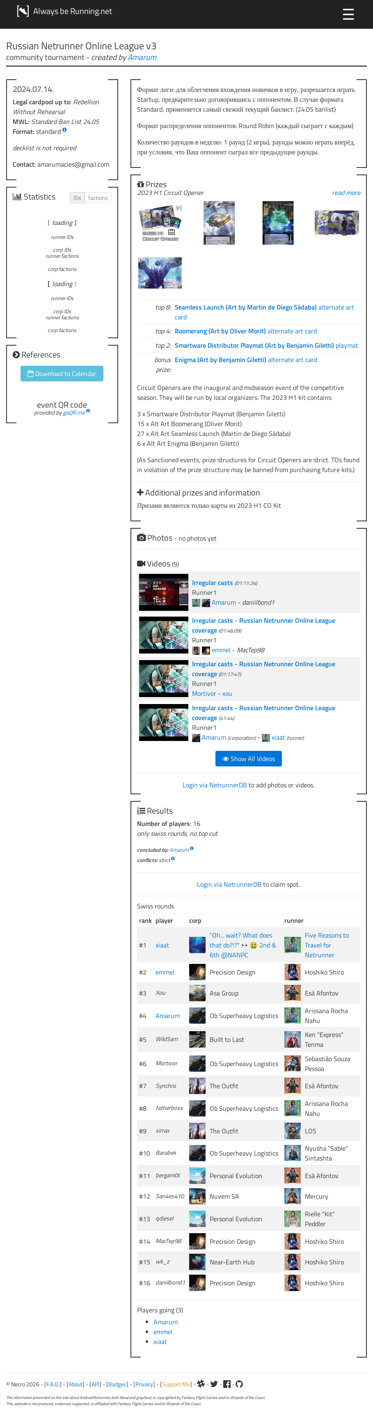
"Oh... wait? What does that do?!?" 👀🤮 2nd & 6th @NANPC (243, 945)
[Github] (239, 1384)
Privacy (144, 1384)
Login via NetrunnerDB (215, 785)
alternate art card (246, 331)
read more (346, 192)
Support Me (176, 1384)
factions (98, 197)
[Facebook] (227, 1384)
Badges (117, 1384)
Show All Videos (248, 759)
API (95, 1384)
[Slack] (201, 1384)
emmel (221, 650)
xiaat (278, 737)
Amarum (142, 57)
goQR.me (74, 412)
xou (227, 693)
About (75, 1384)
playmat (266, 345)
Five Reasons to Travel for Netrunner (327, 945)
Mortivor (204, 693)
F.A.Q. (52, 1384)
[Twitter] (214, 1384)
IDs (77, 197)
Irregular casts (213, 582)
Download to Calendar (61, 373)
